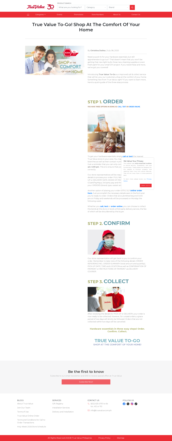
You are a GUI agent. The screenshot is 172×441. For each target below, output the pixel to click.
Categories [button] (39, 15)
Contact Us (136, 15)
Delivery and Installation (63, 412)
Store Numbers (98, 15)
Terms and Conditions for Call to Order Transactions (31, 421)
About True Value (25, 404)
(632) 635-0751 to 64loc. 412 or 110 (99, 405)
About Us (116, 15)
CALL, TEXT (122, 107)
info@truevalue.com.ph (101, 410)
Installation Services (61, 408)
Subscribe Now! (86, 383)
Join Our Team (23, 408)
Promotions (78, 15)
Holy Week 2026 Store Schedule (31, 427)
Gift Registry (57, 404)
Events (59, 15)
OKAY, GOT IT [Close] (145, 185)
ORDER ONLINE (134, 107)
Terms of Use (23, 412)
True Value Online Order (28, 416)
